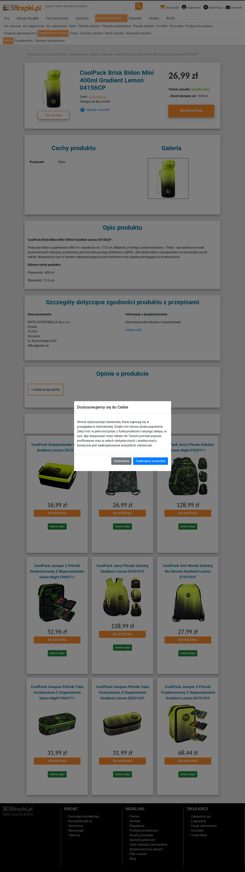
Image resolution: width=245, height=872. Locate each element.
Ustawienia (121, 461)
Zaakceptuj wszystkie (150, 461)
